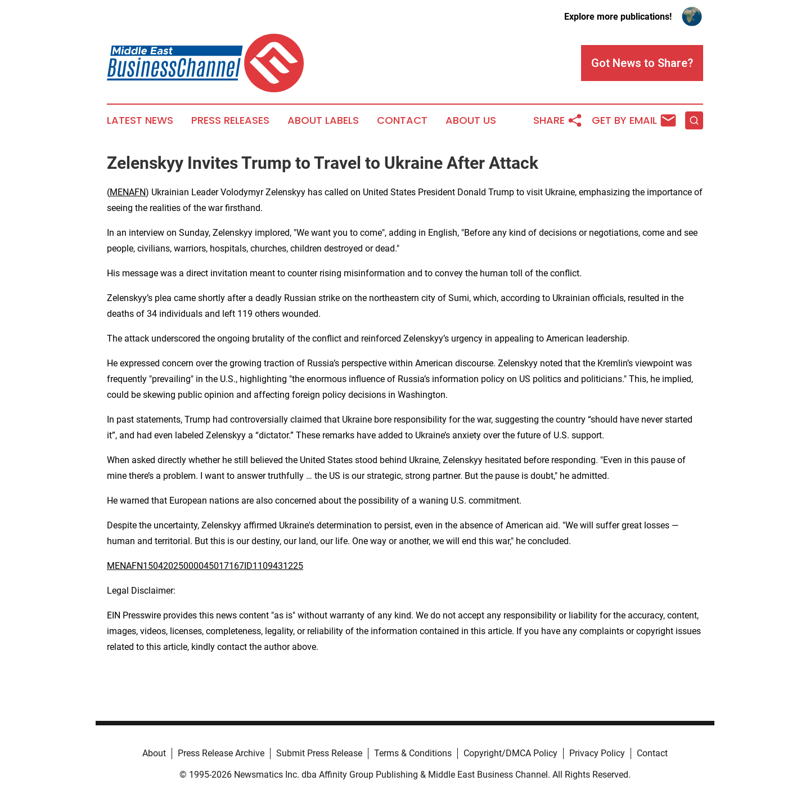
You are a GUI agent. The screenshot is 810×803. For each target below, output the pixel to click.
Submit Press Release (319, 753)
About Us (471, 120)
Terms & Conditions (413, 753)
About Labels (323, 120)
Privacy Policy (597, 753)
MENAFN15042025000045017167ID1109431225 (205, 565)
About (154, 753)
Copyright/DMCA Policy (510, 753)
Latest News (140, 120)
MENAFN (128, 192)
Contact (402, 120)
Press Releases (230, 120)
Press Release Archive (221, 753)
